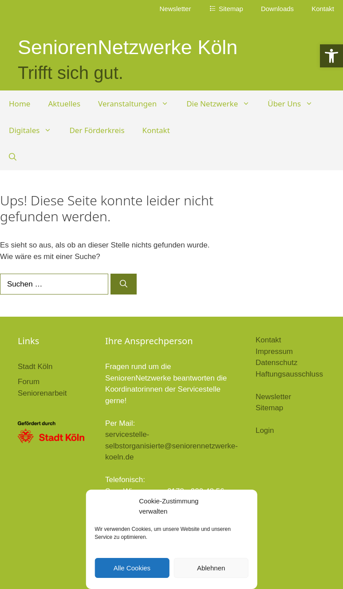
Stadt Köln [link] (35, 366)
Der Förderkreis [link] (96, 130)
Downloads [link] (277, 8)
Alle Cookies (132, 568)
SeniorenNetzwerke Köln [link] (127, 47)
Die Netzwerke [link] (222, 103)
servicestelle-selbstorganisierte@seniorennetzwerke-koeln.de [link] (171, 445)
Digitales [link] (34, 130)
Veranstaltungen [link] (137, 103)
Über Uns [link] (295, 103)
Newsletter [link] (175, 8)
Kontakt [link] (322, 8)
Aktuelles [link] (64, 103)
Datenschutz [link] (277, 362)
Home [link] (19, 103)
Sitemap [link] (269, 408)
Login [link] (265, 430)
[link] (331, 55)
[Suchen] (123, 284)
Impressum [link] (274, 351)
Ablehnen (211, 568)
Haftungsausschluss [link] (289, 374)
